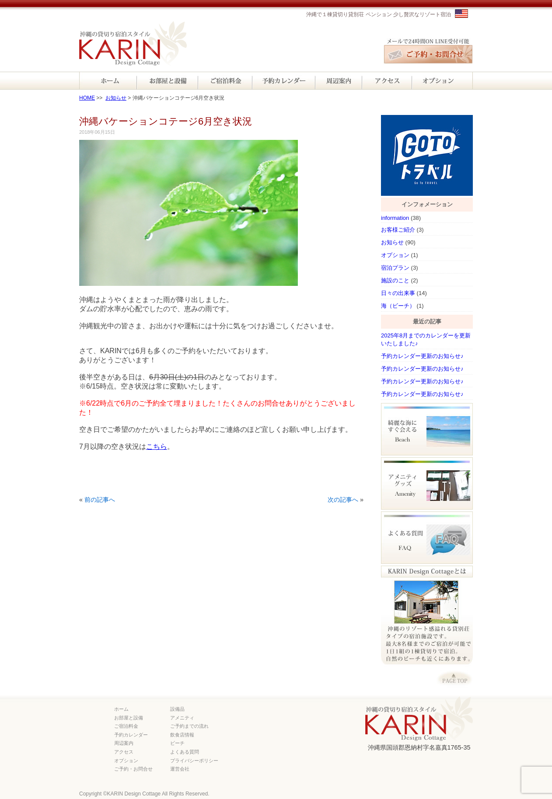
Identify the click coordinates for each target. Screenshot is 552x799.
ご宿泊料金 (126, 726)
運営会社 (179, 768)
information (395, 218)
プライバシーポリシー (194, 760)
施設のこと (395, 280)
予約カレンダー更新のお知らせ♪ (422, 356)
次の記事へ (343, 499)
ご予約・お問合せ (133, 768)
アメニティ (182, 717)
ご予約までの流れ (189, 726)
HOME (87, 98)
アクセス (123, 751)
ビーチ (177, 743)
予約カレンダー (131, 734)
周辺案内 (123, 743)
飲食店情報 (182, 734)
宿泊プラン (395, 267)
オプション (395, 255)
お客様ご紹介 (398, 229)
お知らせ (115, 98)
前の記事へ (99, 499)
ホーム (121, 709)
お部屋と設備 (128, 717)
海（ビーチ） (398, 305)
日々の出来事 (398, 293)
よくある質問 (184, 751)
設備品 (177, 709)
